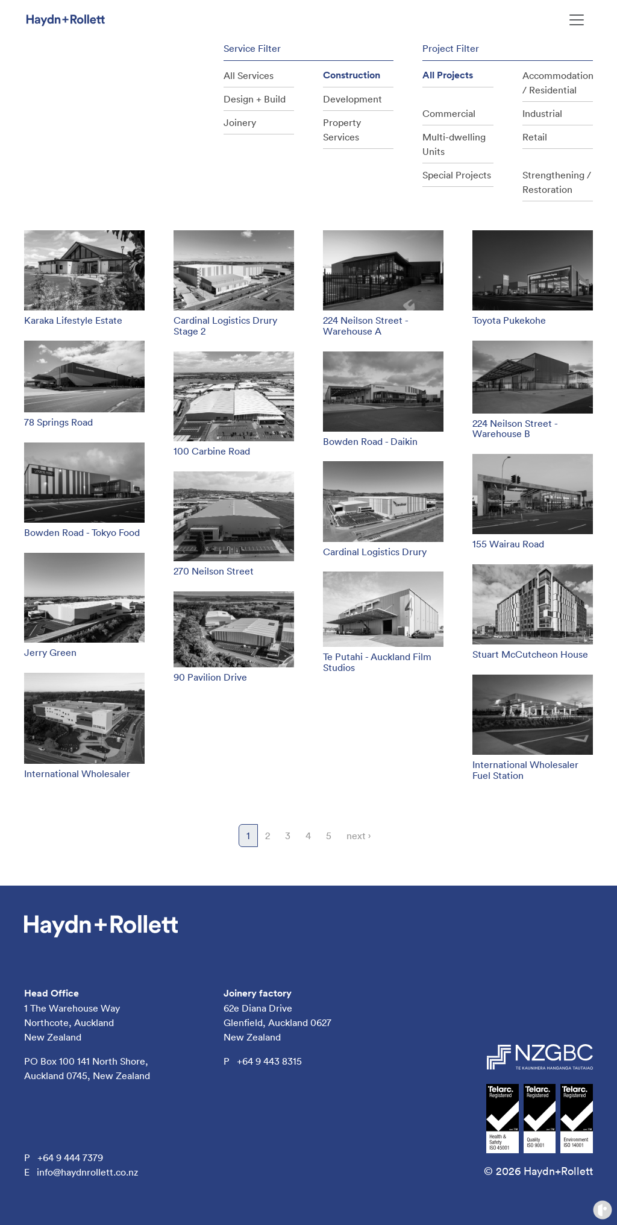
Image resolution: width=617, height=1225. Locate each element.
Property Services (342, 129)
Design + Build (255, 99)
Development (352, 99)
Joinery (240, 122)
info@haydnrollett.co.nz (87, 1172)
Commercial (448, 113)
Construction (351, 75)
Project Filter (450, 48)
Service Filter (252, 48)
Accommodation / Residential (557, 82)
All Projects (447, 75)
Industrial (542, 113)
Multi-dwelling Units (454, 144)
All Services (249, 75)
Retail (534, 137)
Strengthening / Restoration (556, 182)
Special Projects (456, 175)
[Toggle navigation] (576, 19)
